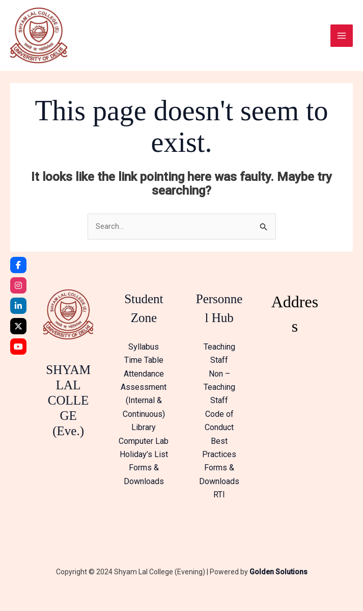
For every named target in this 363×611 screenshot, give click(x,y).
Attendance (144, 379)
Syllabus (143, 352)
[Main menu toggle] (341, 38)
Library (143, 433)
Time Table (143, 366)
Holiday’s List (144, 460)
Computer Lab (144, 446)
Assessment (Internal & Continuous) (143, 406)
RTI (219, 501)
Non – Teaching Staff (219, 393)
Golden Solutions (278, 577)
